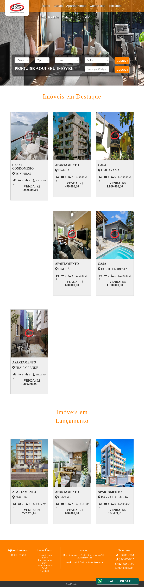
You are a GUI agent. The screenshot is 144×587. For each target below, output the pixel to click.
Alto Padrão (50, 17)
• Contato (44, 571)
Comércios (97, 6)
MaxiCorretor (72, 584)
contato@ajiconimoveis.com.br (88, 562)
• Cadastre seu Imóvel (45, 556)
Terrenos (115, 6)
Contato (83, 17)
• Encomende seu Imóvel (45, 561)
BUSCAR (122, 60)
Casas (58, 6)
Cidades (68, 17)
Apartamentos (76, 6)
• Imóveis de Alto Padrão (44, 566)
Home (46, 6)
